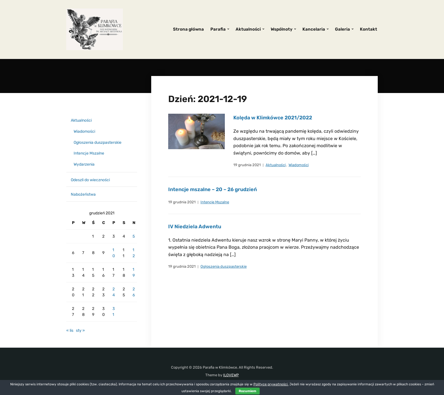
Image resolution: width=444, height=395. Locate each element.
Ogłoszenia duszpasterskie (223, 266)
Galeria (342, 29)
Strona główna (188, 29)
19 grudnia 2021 (247, 165)
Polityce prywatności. (271, 384)
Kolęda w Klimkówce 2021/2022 (272, 118)
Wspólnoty (282, 29)
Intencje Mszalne (214, 202)
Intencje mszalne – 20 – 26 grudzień (212, 189)
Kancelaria (313, 29)
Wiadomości (299, 165)
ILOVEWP (231, 375)
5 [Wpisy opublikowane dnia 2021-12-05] (134, 236)
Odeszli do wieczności (90, 180)
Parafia (218, 29)
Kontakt (368, 29)
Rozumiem (247, 391)
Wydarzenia (84, 164)
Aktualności (248, 29)
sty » (80, 330)
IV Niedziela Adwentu (194, 226)
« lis (69, 330)
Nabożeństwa (83, 194)
